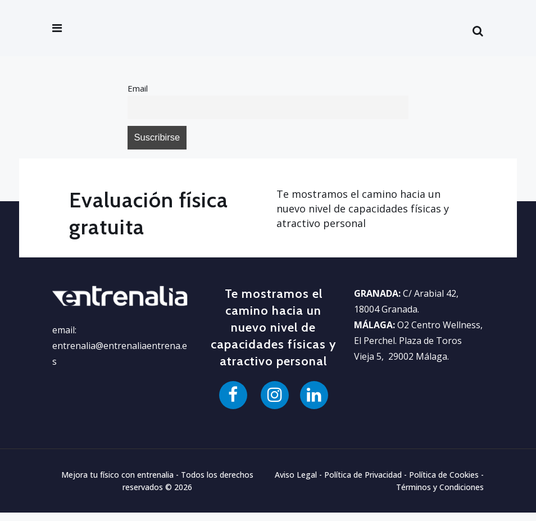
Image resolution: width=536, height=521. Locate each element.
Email (139, 89)
